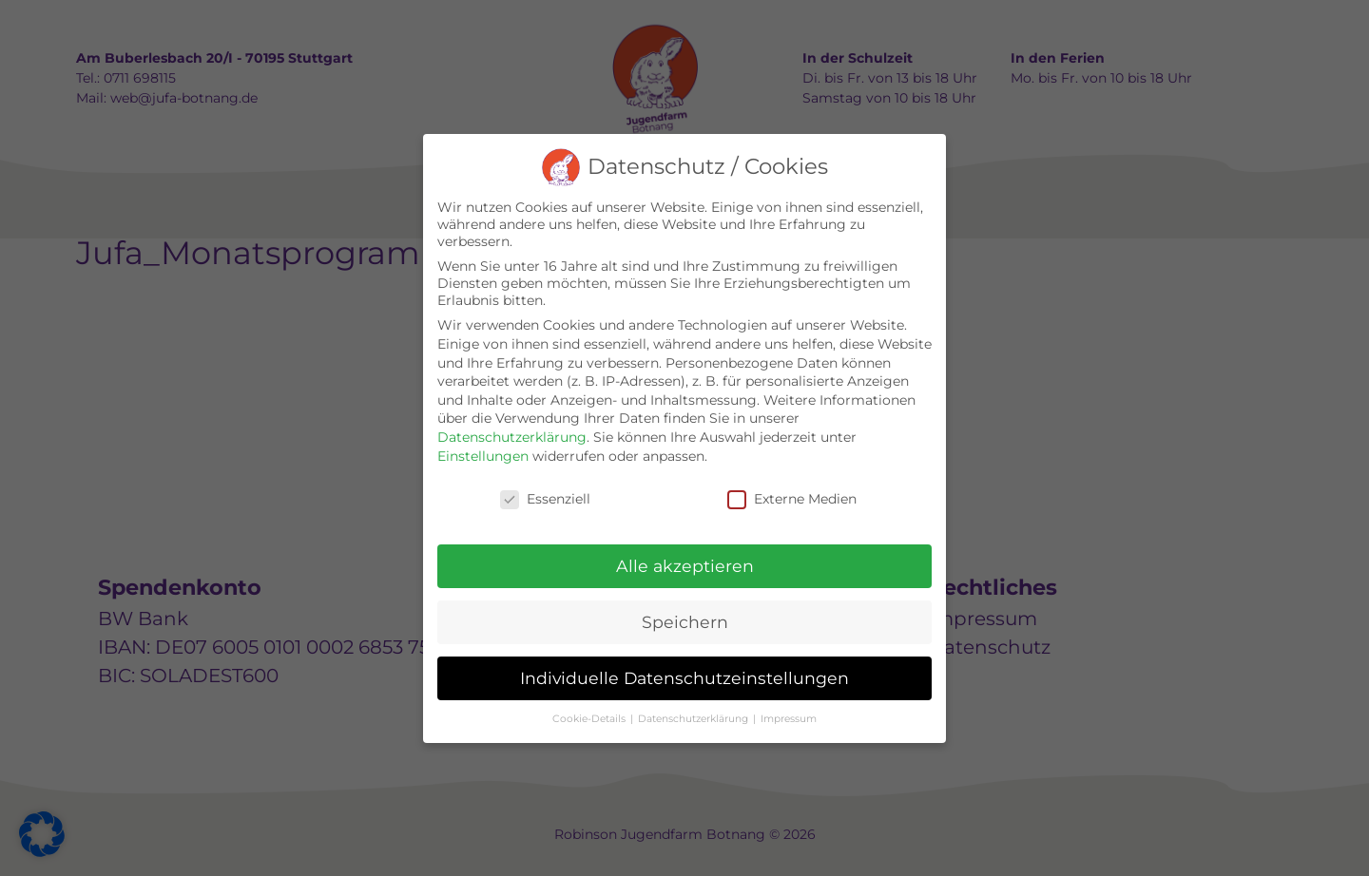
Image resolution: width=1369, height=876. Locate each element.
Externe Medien (792, 498)
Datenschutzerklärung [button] (694, 719)
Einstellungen (483, 456)
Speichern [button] (685, 622)
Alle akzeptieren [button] (685, 566)
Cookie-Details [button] (590, 719)
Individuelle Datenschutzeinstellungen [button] (684, 678)
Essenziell (545, 498)
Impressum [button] (789, 719)
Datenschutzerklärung (512, 437)
